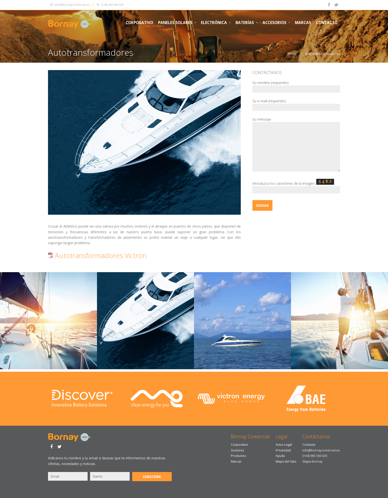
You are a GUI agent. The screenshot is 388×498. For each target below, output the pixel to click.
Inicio (292, 53)
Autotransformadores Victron (97, 255)
